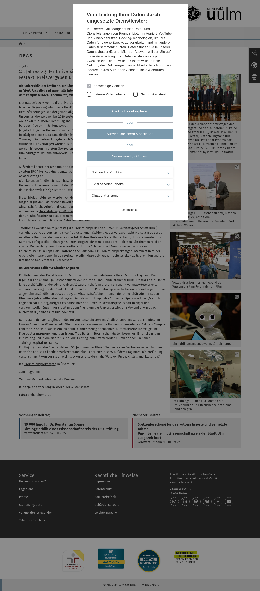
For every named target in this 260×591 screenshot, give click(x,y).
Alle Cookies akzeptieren (130, 111)
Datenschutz (130, 209)
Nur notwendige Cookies (130, 156)
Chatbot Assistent (153, 94)
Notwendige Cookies (109, 86)
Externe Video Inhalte (110, 94)
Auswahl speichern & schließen (130, 134)
